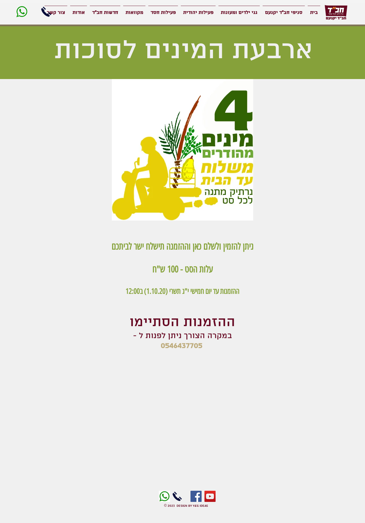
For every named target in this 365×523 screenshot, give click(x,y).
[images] (164, 496)
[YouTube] (210, 496)
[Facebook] (196, 496)
